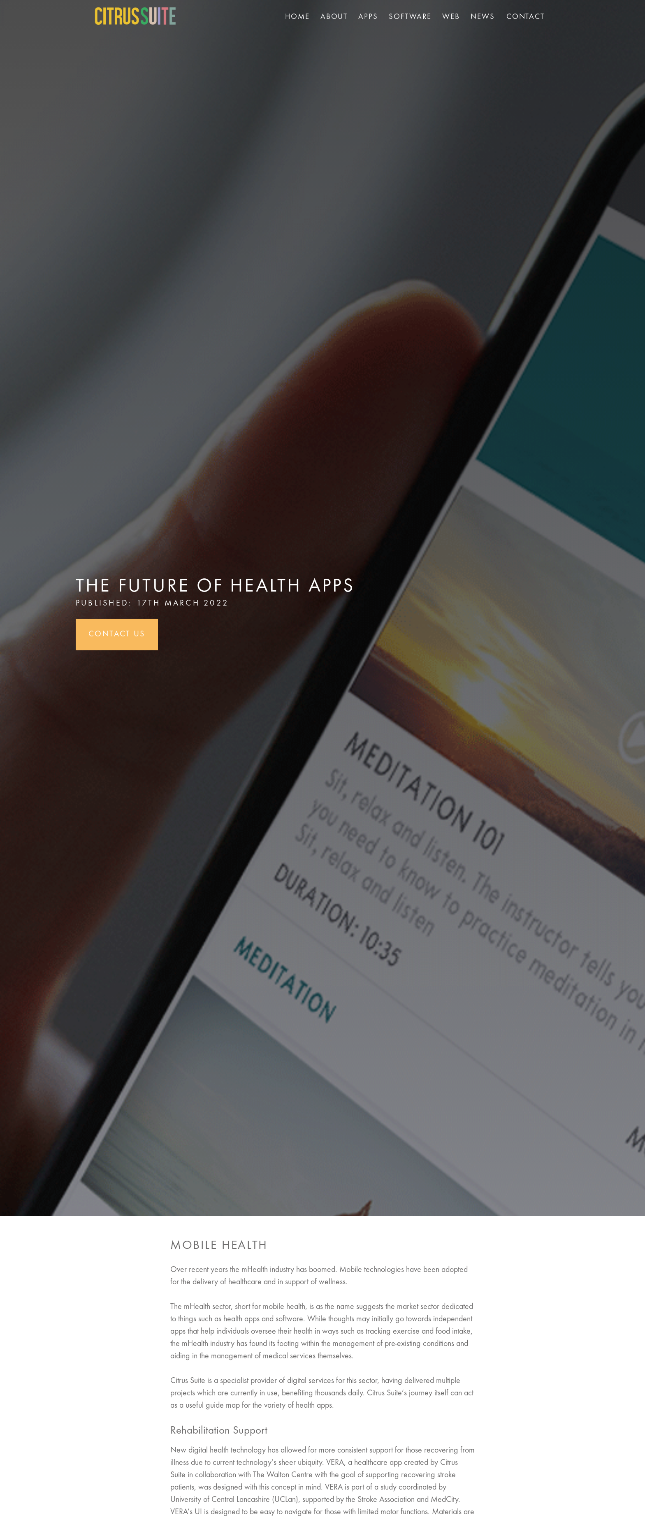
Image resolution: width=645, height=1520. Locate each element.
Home (297, 17)
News (483, 17)
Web (451, 17)
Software (410, 17)
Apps (368, 17)
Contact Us (116, 635)
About (334, 17)
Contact (525, 17)
